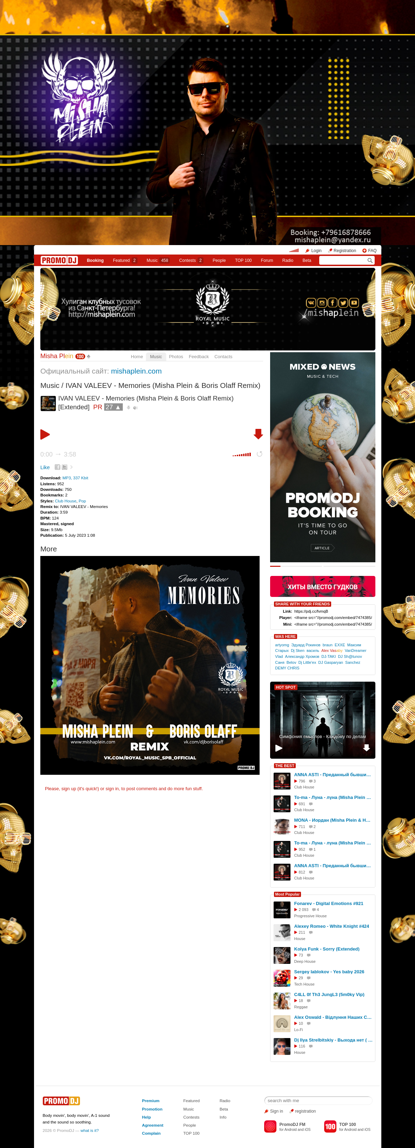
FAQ (372, 251)
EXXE (340, 645)
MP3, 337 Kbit (75, 477)
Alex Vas (332, 650)
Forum (267, 260)
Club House (65, 501)
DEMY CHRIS (287, 668)
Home (137, 356)
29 (301, 978)
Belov (291, 662)
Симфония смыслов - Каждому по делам (322, 736)
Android (291, 1130)
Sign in (276, 1111)
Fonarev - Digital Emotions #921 (328, 903)
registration (305, 1111)
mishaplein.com (136, 371)
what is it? (90, 1130)
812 (302, 872)
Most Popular (287, 894)
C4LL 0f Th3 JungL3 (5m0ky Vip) (329, 994)
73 (301, 955)
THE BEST (284, 766)
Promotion (152, 1109)
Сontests (191, 260)
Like (45, 467)
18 (301, 1001)
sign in (112, 788)
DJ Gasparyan (330, 662)
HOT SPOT (286, 687)
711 (302, 827)
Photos (176, 356)
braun (328, 645)
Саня (279, 662)
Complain (151, 1133)
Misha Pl (56, 356)
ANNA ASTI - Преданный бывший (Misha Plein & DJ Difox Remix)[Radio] (333, 865)
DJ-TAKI (328, 656)
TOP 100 (243, 260)
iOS (307, 1130)
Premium (151, 1100)
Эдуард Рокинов (305, 645)
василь (313, 650)
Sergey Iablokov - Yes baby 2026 (329, 971)
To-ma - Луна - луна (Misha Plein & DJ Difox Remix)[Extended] (333, 797)
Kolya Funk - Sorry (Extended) (327, 949)
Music (158, 260)
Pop (82, 501)
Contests (191, 1117)
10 (301, 1023)
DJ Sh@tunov (350, 656)
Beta (307, 260)
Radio (287, 260)
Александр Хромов (302, 656)
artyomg (282, 645)
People (219, 260)
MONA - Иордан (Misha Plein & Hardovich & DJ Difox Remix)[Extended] (333, 820)
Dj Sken (297, 650)
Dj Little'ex (307, 662)
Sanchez (352, 662)
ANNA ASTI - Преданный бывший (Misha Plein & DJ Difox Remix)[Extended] (333, 774)
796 (302, 781)
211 (302, 932)
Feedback (199, 356)
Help (146, 1117)
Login (316, 251)
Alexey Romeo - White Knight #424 (331, 926)
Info (223, 1117)
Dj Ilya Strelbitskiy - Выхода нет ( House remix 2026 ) (333, 1040)
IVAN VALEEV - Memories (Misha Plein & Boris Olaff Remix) (163, 385)
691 (302, 804)
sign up (68, 788)
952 (302, 849)
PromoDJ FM (292, 1124)
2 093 (304, 909)
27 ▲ (113, 407)
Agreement (152, 1125)
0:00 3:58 (58, 454)
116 (302, 1046)
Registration (345, 251)
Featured (125, 260)
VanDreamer (356, 650)
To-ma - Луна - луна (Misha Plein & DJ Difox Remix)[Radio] (333, 843)
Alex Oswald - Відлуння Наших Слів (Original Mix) (333, 1017)
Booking (95, 260)
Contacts (223, 356)
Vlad (279, 656)
